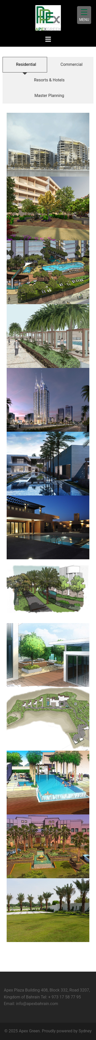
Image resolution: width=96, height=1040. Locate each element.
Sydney (85, 1031)
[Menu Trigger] (84, 15)
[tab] (25, 64)
